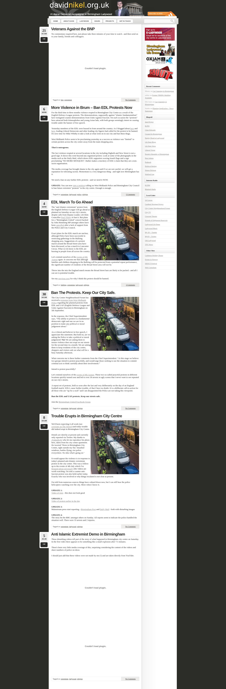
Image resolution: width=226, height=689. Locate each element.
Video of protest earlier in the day (65, 501)
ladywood (72, 194)
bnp (62, 100)
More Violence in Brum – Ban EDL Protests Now (91, 107)
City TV (148, 212)
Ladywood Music (151, 228)
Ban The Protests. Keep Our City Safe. (83, 292)
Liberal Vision (150, 150)
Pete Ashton (149, 158)
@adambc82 (56, 440)
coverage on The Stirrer (61, 426)
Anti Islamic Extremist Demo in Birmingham (88, 534)
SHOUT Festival (151, 263)
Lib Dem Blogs (150, 142)
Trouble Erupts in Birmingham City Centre (86, 416)
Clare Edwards (150, 130)
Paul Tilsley (66, 217)
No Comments (130, 100)
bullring (63, 285)
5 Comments (130, 194)
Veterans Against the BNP (73, 29)
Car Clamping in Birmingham (163, 91)
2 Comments (130, 285)
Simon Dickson (150, 170)
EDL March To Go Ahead (72, 202)
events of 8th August (85, 374)
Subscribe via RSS (155, 13)
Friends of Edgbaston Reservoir (156, 220)
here (132, 128)
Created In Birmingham (153, 134)
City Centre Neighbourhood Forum (157, 208)
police (79, 194)
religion (85, 194)
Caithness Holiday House (154, 255)
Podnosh (148, 162)
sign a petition (79, 185)
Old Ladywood (150, 240)
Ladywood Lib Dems (152, 224)
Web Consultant (150, 267)
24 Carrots (148, 200)
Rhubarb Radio (150, 189)
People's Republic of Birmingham (157, 154)
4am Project (149, 122)
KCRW (147, 185)
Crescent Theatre (151, 216)
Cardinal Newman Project (154, 204)
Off (44, 39)
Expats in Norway (151, 259)
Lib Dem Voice (150, 146)
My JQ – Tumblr (151, 232)
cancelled (60, 225)
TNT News (149, 244)
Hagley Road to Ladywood (154, 138)
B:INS (147, 126)
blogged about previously (62, 469)
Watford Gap (149, 174)
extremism (68, 100)
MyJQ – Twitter (150, 236)
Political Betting (151, 166)
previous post (64, 278)
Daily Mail (104, 509)
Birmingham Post (88, 509)
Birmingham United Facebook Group (74, 402)
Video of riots (57, 493)
